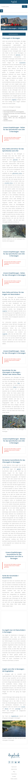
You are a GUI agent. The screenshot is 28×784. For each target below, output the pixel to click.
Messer (6, 708)
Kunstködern (22, 62)
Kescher (23, 706)
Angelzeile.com (14, 716)
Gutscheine (14, 774)
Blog (14, 771)
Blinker (15, 387)
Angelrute (14, 99)
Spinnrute (18, 55)
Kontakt (14, 776)
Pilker (18, 383)
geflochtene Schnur (17, 173)
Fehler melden (14, 778)
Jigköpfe (19, 469)
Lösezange (17, 708)
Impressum (14, 766)
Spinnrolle (15, 159)
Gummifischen (5, 467)
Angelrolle (4, 334)
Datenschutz (14, 769)
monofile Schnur (8, 183)
